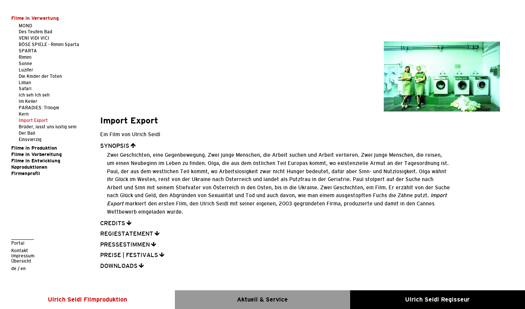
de (13, 268)
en (23, 268)
